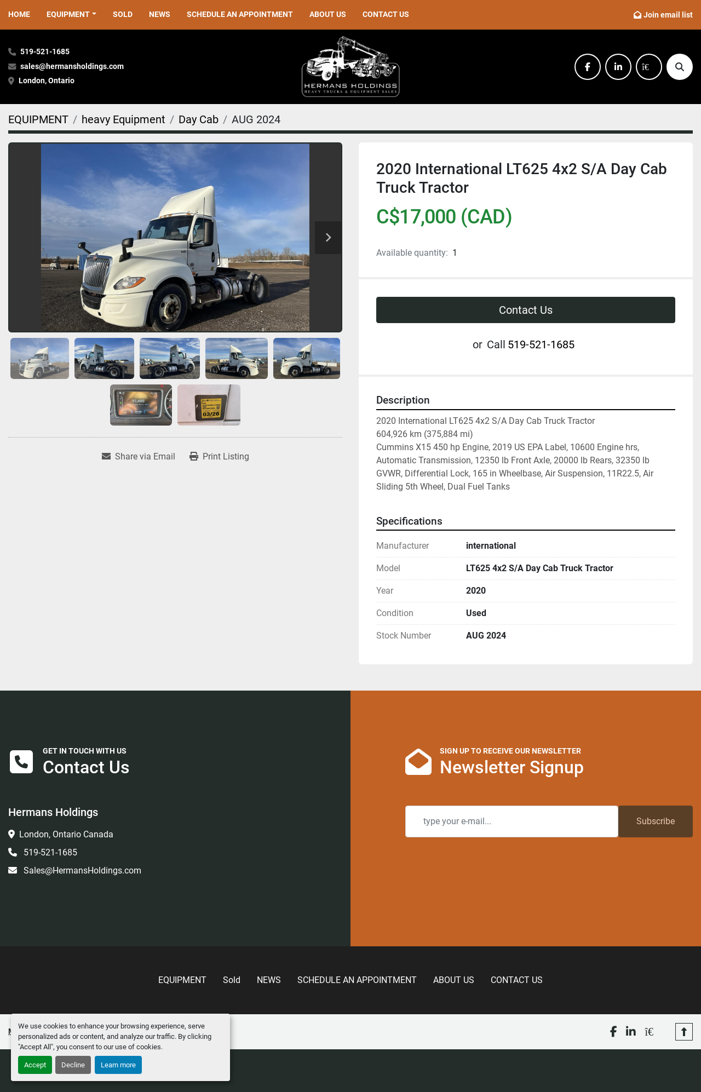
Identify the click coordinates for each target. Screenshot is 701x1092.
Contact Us (526, 310)
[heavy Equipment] (123, 119)
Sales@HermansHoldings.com (81, 870)
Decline (73, 1065)
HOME (19, 14)
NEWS (159, 14)
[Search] (679, 67)
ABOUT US (327, 14)
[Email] (511, 821)
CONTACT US (386, 14)
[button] (71, 14)
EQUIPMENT (68, 14)
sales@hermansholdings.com (72, 66)
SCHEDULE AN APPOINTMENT (240, 14)
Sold (123, 14)
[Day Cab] (199, 119)
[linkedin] (618, 67)
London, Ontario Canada (66, 834)
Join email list (668, 14)
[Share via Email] (138, 456)
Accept (35, 1065)
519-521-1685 (45, 51)
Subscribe (655, 821)
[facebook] (587, 67)
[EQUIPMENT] (38, 119)
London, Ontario (47, 80)
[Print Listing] (219, 456)
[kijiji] (649, 67)
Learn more (118, 1065)
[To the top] (684, 1017)
